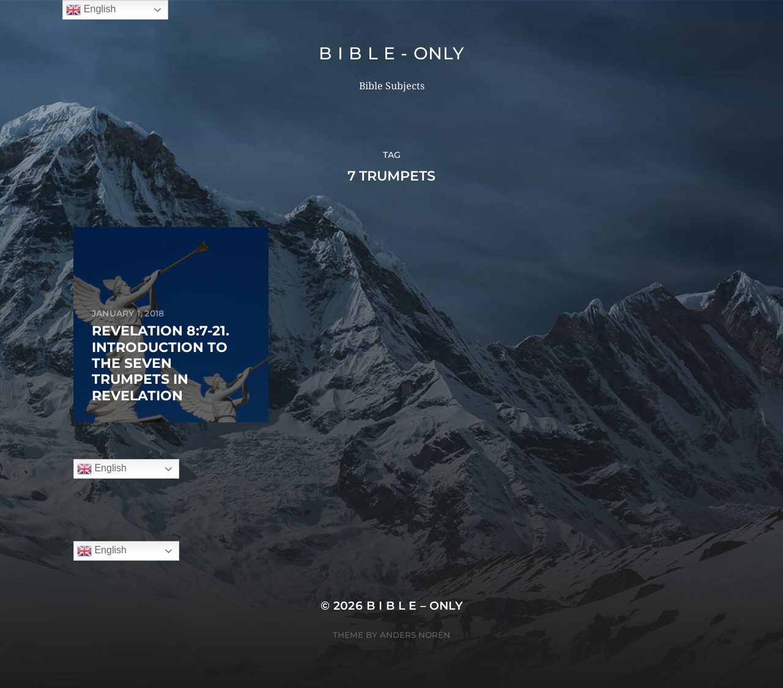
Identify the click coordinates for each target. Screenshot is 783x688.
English (102, 469)
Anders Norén (415, 635)
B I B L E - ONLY (391, 53)
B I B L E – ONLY (414, 606)
